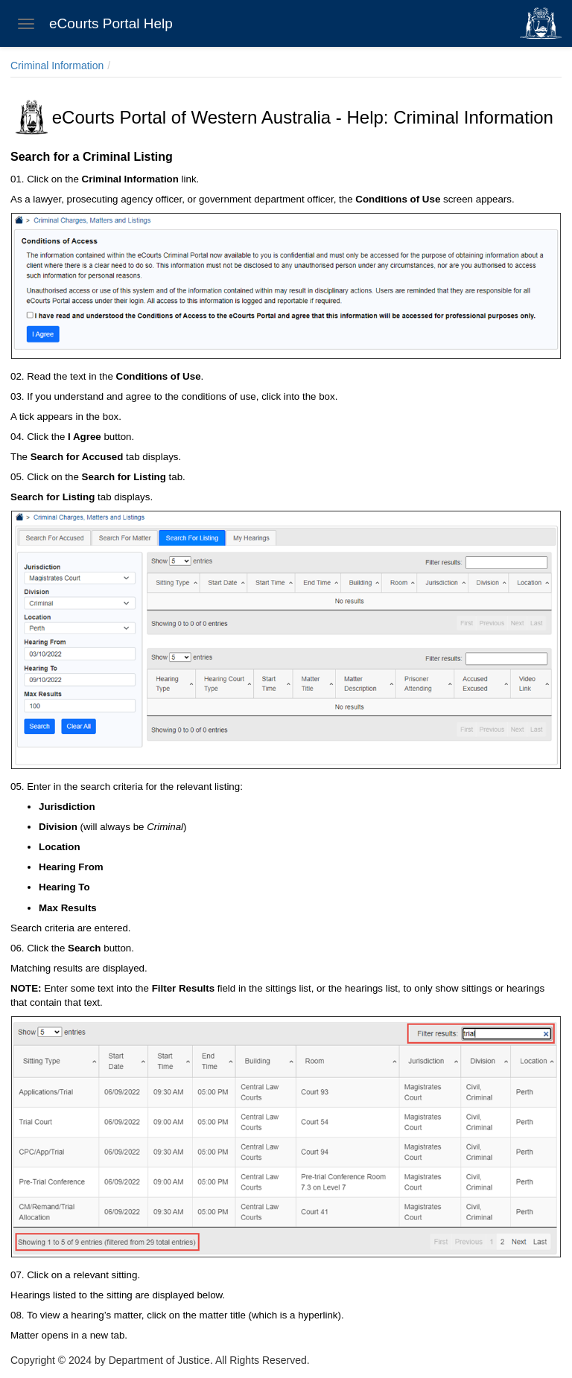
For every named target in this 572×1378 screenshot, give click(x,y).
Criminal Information (57, 65)
